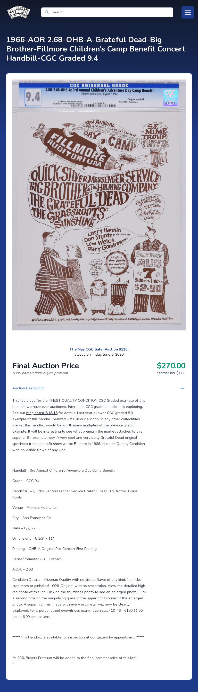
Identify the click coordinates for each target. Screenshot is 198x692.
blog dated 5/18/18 (41, 412)
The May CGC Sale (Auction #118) (99, 349)
